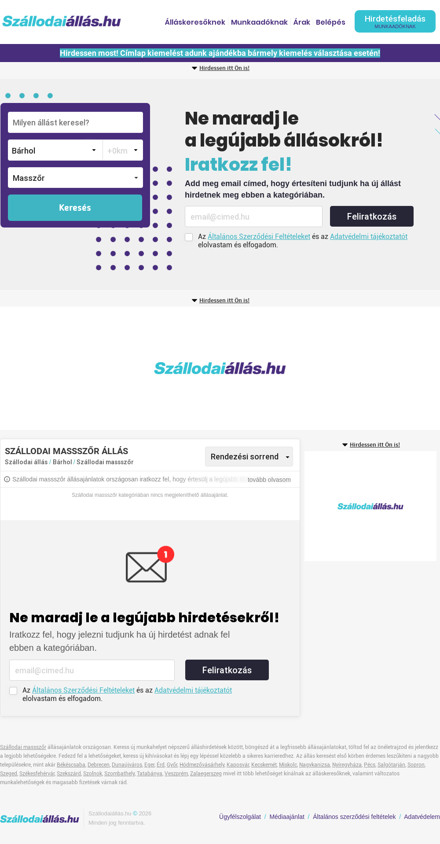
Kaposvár (238, 765)
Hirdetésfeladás (395, 21)
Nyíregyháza (347, 765)
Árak (301, 22)
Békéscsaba (71, 765)
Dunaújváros (127, 765)
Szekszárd (69, 774)
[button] (75, 177)
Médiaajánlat (286, 816)
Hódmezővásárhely (202, 765)
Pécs (369, 765)
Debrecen (99, 765)
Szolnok (92, 774)
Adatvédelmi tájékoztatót (368, 236)
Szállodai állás (26, 462)
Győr (172, 765)
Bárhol (63, 462)
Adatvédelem (422, 816)
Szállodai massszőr (105, 462)
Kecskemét (264, 765)
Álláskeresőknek (195, 22)
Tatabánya (149, 774)
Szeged (8, 774)
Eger (149, 765)
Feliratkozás (371, 216)
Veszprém (176, 774)
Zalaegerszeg (206, 774)
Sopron (416, 765)
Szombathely (119, 774)
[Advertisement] (130, 368)
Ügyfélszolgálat (240, 816)
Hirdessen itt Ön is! (224, 68)
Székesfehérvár (37, 774)
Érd (161, 765)
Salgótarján (391, 765)
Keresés (75, 208)
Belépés (330, 22)
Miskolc (288, 765)
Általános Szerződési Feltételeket (259, 236)
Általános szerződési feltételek (354, 816)
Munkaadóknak (259, 22)
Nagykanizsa (314, 765)
